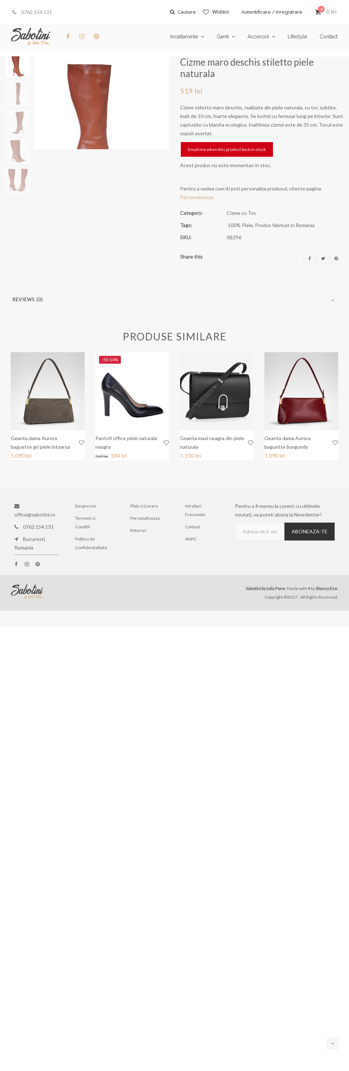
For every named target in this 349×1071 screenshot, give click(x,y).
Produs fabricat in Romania (285, 225)
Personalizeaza (196, 197)
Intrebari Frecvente (195, 510)
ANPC (191, 539)
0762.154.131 (32, 12)
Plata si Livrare (144, 506)
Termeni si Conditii (85, 522)
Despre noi (85, 506)
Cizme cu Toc (241, 213)
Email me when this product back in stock (227, 149)
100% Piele (240, 225)
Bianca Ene (326, 588)
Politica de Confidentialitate (91, 543)
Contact (192, 526)
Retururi (138, 530)
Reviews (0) (28, 299)
